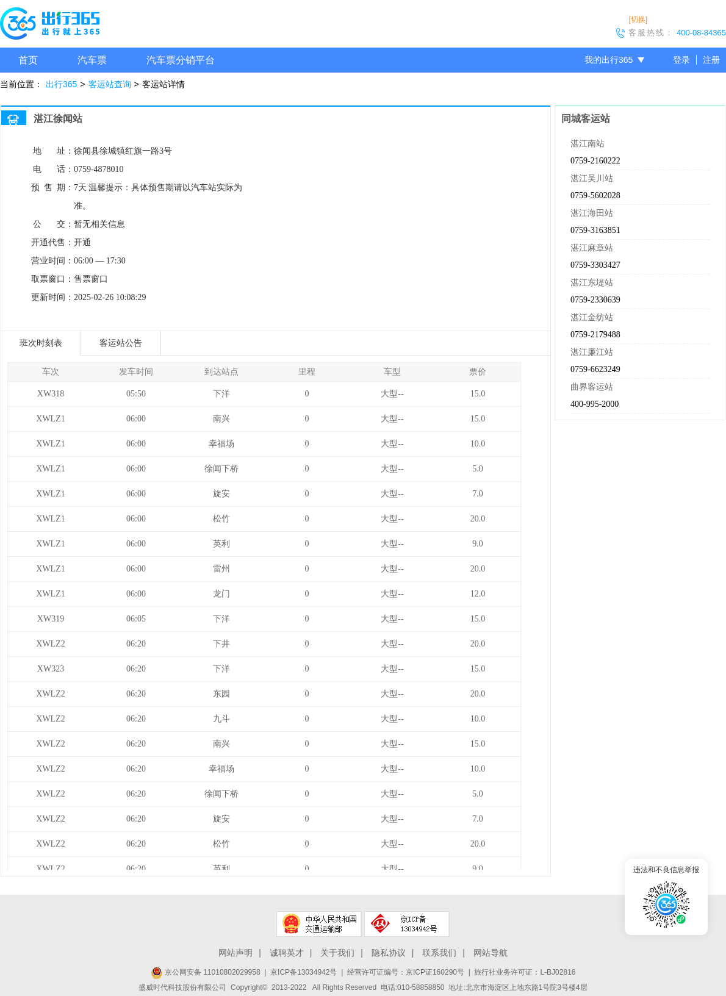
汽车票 (92, 60)
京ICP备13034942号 (303, 972)
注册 (711, 60)
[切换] (637, 19)
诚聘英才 (287, 953)
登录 (681, 60)
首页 (28, 60)
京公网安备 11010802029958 (206, 972)
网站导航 (490, 953)
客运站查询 (109, 84)
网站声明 (235, 953)
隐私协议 (389, 953)
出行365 (61, 84)
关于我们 (337, 953)
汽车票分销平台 (180, 60)
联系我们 (439, 953)
